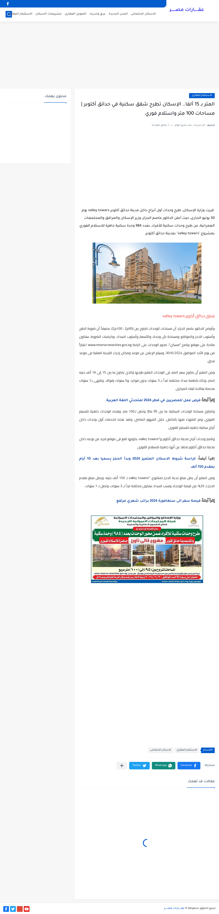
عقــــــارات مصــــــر (187, 10)
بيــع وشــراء (97, 14)
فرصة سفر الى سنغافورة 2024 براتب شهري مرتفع (158, 501)
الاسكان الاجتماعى (143, 14)
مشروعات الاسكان (49, 14)
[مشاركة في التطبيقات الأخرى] (122, 765)
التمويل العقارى (75, 14)
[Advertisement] (109, 56)
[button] (189, 765)
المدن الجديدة (118, 14)
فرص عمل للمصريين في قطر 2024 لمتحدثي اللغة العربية (153, 400)
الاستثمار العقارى (20, 14)
